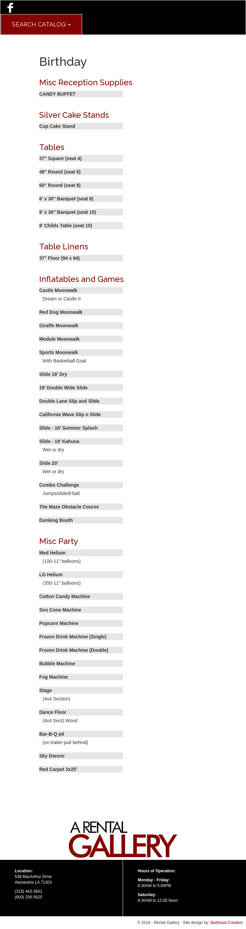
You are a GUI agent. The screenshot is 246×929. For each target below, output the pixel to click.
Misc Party (58, 541)
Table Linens (63, 246)
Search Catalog (41, 24)
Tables (51, 147)
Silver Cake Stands (74, 115)
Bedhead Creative (226, 922)
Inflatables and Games (81, 279)
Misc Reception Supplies (85, 82)
